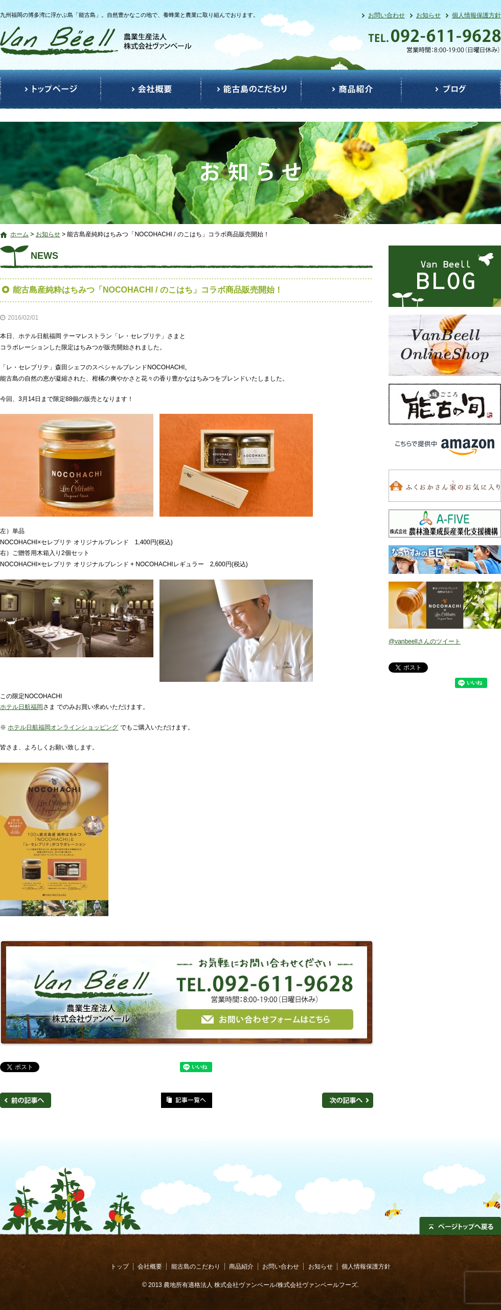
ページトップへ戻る (460, 1226)
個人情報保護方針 (476, 15)
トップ (50, 89)
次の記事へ (347, 1100)
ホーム (19, 234)
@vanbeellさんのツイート (425, 641)
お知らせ (428, 15)
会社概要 (151, 89)
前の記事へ (25, 1100)
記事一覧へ (186, 1100)
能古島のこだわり (251, 89)
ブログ (451, 89)
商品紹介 (351, 89)
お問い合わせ (386, 15)
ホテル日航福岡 (21, 706)
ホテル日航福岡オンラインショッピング (63, 727)
